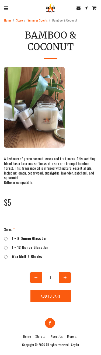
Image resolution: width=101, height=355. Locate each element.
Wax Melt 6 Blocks (23, 256)
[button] (6, 8)
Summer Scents (37, 20)
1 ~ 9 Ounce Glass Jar (25, 238)
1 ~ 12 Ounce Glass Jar (26, 247)
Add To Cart (50, 296)
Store (19, 20)
